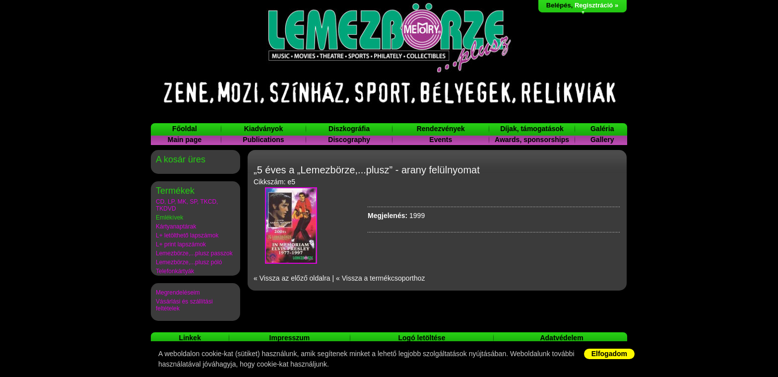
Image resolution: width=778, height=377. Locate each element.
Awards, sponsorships (532, 140)
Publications (263, 140)
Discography (349, 140)
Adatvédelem (561, 338)
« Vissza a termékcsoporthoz (380, 278)
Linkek (190, 338)
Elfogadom (609, 354)
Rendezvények (441, 129)
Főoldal (184, 129)
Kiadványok (263, 129)
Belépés (558, 5)
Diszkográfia (349, 129)
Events (440, 140)
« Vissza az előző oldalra (292, 278)
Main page (184, 140)
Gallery (602, 140)
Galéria (602, 129)
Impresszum (289, 338)
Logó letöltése (422, 338)
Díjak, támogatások (532, 129)
